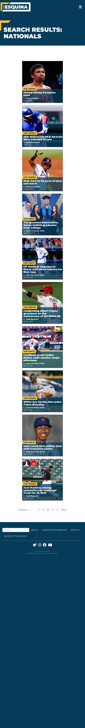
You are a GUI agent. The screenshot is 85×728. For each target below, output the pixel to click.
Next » (64, 510)
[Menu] (80, 7)
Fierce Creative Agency (50, 553)
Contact (75, 530)
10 (53, 510)
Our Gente (29, 219)
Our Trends (29, 89)
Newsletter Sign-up (15, 536)
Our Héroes (29, 307)
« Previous (22, 510)
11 (57, 510)
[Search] (15, 530)
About (34, 530)
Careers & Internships (54, 530)
